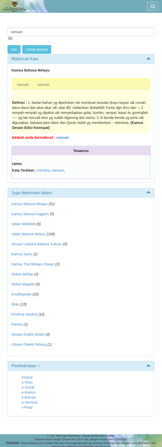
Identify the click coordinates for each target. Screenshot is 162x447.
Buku (16, 304)
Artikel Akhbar (22, 274)
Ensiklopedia (21, 294)
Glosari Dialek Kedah (28, 334)
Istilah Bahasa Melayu (29, 234)
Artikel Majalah (23, 284)
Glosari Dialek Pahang (29, 344)
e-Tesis (27, 382)
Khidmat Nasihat (24, 314)
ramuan (23, 85)
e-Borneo (29, 397)
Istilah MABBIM (24, 224)
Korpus (27, 377)
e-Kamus (29, 392)
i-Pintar (27, 407)
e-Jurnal (28, 387)
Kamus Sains (22, 254)
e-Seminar (30, 402)
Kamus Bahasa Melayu (30, 204)
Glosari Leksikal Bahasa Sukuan (37, 244)
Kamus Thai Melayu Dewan (33, 264)
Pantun (17, 324)
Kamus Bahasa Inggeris (30, 214)
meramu (43, 170)
